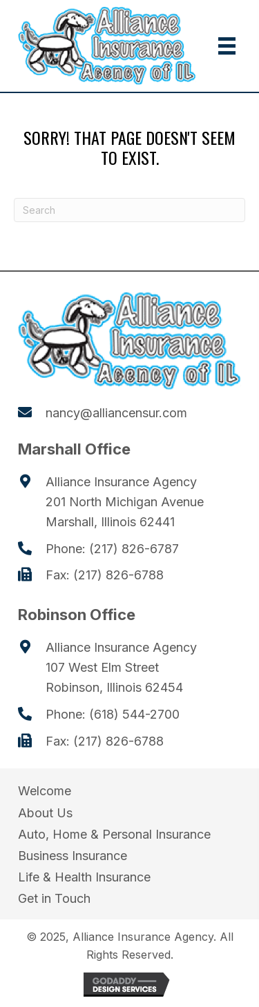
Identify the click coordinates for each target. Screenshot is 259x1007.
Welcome (44, 791)
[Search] (129, 210)
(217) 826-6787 (134, 548)
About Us (45, 813)
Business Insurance (72, 855)
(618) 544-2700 (134, 714)
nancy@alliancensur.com (116, 413)
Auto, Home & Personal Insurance (114, 834)
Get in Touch (54, 898)
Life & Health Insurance (84, 877)
